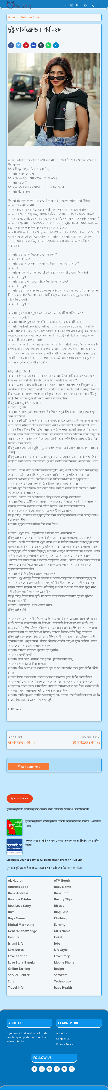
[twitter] (64, 1069)
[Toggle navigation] (98, 5)
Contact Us (63, 1039)
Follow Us (19, 798)
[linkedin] (57, 1069)
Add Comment (28, 766)
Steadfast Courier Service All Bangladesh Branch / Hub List (45, 859)
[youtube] (78, 5)
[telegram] (49, 1069)
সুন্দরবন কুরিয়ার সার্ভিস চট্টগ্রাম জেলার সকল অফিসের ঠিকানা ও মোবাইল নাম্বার (48, 809)
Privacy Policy (64, 1044)
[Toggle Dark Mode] (86, 5)
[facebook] (66, 5)
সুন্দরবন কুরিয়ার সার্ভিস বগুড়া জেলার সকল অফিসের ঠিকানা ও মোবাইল (44, 868)
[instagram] (72, 5)
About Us (62, 1033)
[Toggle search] (92, 5)
